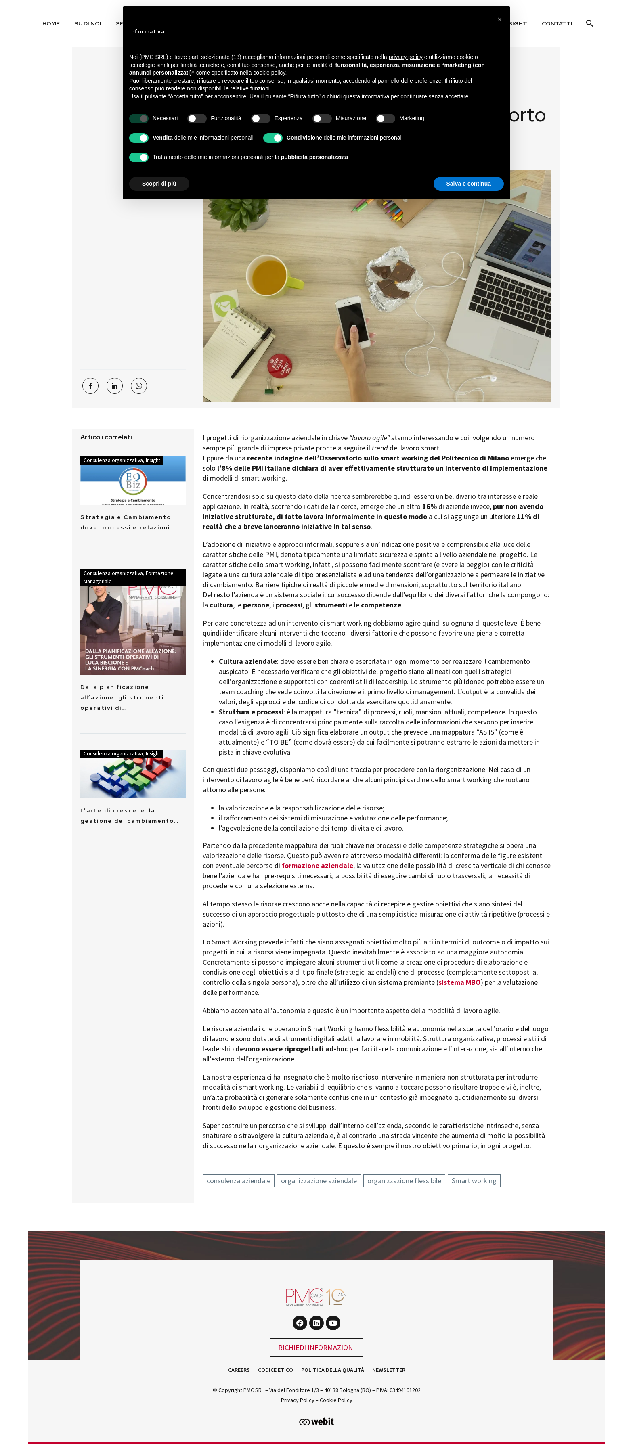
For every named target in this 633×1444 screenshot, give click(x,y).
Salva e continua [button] (468, 183)
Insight (153, 460)
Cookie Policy (336, 1400)
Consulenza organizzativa (113, 460)
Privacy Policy (297, 1400)
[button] (499, 19)
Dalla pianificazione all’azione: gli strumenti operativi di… (122, 697)
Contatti (557, 23)
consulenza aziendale (238, 1180)
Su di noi (87, 23)
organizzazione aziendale (319, 1180)
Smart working (474, 1180)
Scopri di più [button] (159, 183)
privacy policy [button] (406, 57)
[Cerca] (589, 23)
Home (51, 23)
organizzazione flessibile (404, 1180)
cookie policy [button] (269, 72)
